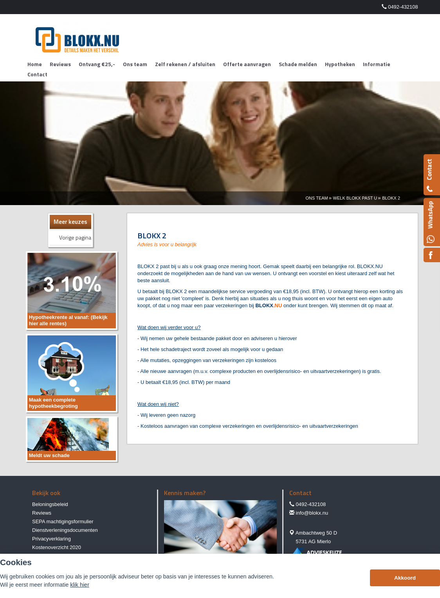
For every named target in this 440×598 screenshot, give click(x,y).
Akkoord (405, 578)
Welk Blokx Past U (355, 198)
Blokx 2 (391, 198)
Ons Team (316, 198)
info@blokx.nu (312, 513)
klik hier (79, 585)
